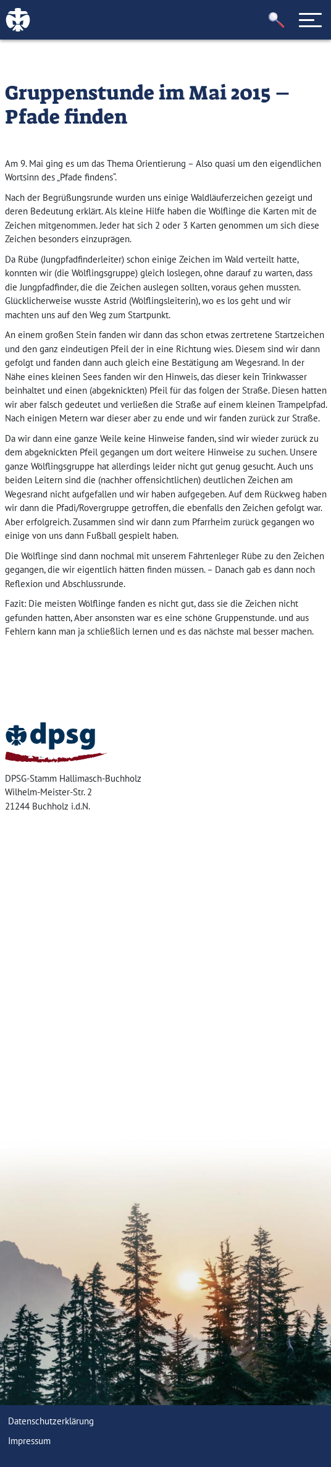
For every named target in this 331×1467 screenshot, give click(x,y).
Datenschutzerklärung (51, 1421)
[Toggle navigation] (311, 20)
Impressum (29, 1441)
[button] (277, 20)
